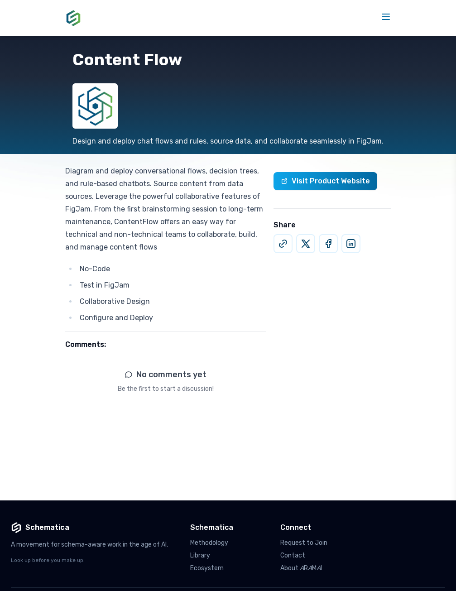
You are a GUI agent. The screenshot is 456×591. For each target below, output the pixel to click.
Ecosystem (207, 568)
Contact (292, 555)
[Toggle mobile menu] (385, 16)
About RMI (301, 568)
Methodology (209, 543)
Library (200, 555)
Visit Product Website (325, 181)
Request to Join (303, 543)
